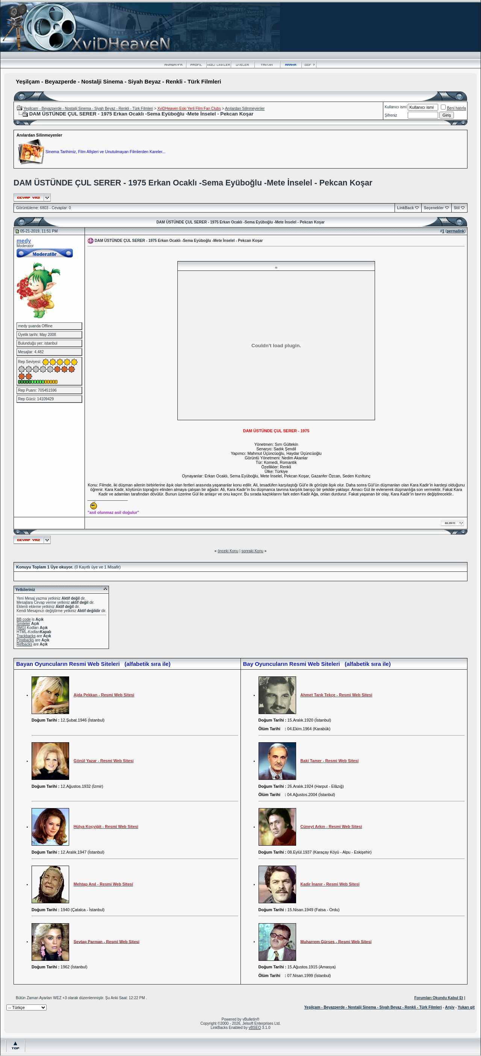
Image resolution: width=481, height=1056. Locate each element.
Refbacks (24, 644)
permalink (455, 231)
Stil (457, 208)
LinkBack (405, 208)
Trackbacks (26, 636)
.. (276, 266)
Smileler (23, 623)
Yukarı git (466, 1007)
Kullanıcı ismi (396, 107)
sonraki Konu (252, 551)
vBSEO (255, 1028)
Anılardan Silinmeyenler (245, 108)
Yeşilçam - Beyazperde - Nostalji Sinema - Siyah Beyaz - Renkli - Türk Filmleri (88, 108)
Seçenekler (434, 208)
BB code (24, 619)
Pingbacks (25, 640)
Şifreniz (391, 115)
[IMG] (21, 628)
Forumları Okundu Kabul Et (438, 998)
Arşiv (449, 1007)
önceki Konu (228, 551)
